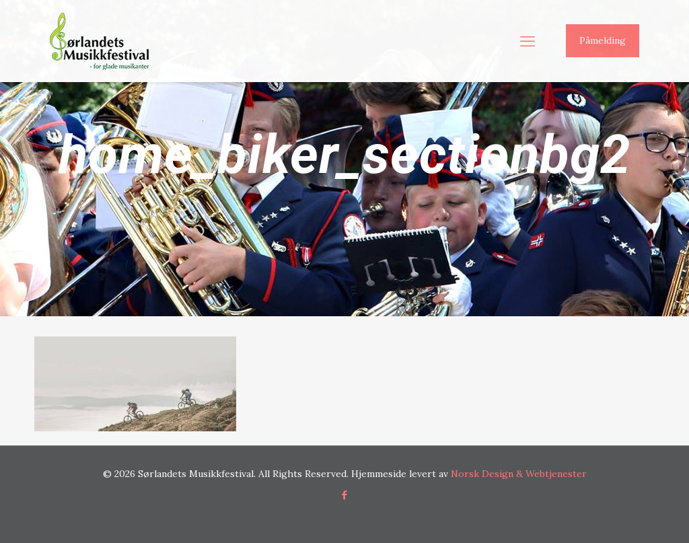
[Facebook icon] (345, 494)
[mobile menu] (527, 41)
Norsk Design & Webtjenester (519, 474)
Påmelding (602, 40)
